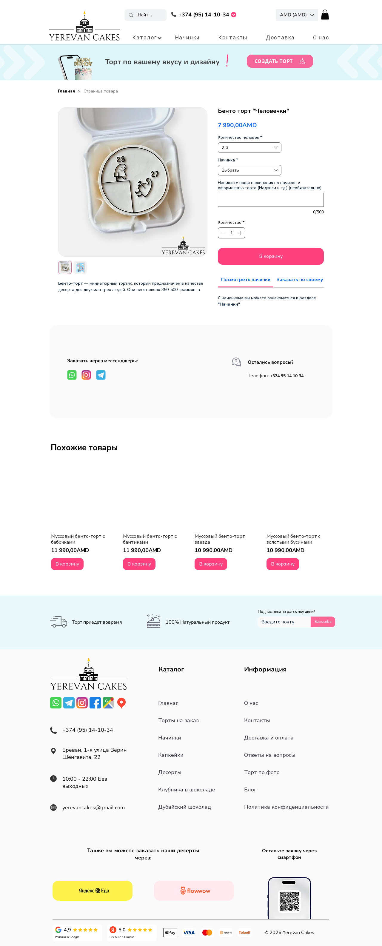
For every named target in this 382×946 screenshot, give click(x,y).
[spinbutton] (231, 233)
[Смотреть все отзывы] (93, 891)
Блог (250, 789)
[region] (204, 15)
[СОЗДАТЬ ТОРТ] (280, 61)
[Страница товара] (101, 91)
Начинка (228, 160)
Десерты (169, 772)
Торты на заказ (178, 720)
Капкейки (171, 755)
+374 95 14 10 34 (287, 376)
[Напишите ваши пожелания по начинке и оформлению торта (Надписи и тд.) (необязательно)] (271, 199)
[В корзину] (67, 564)
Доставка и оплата (269, 737)
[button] (297, 15)
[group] (191, 516)
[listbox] (297, 15)
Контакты (257, 720)
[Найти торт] (146, 15)
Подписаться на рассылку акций (286, 612)
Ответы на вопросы (269, 755)
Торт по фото (262, 772)
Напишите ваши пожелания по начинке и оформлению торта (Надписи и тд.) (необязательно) (269, 185)
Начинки (229, 304)
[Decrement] (222, 233)
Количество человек (240, 137)
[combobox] (249, 147)
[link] (245, 279)
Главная (168, 703)
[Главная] (66, 91)
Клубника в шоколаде (186, 789)
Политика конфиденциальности (286, 807)
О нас (251, 703)
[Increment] (240, 233)
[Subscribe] (323, 622)
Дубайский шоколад (184, 807)
